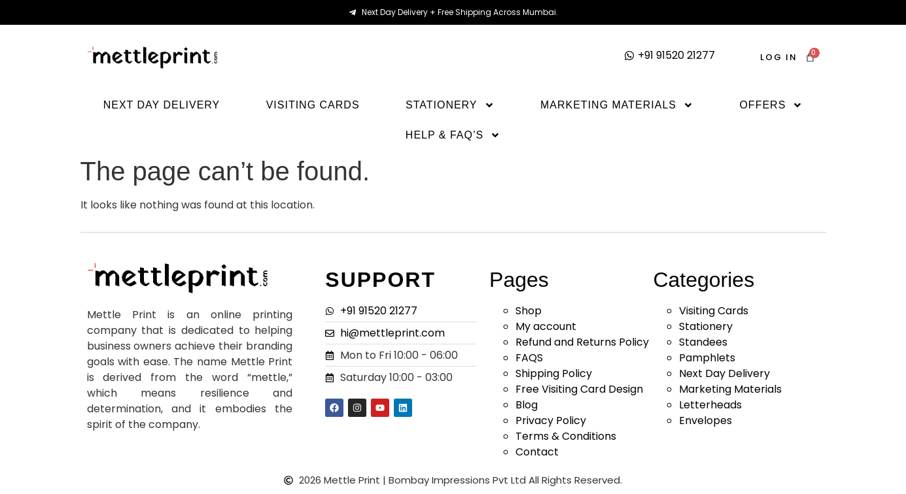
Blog (526, 404)
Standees (703, 342)
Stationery (450, 105)
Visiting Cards (313, 104)
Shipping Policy (553, 373)
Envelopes (705, 420)
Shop (528, 310)
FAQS (529, 357)
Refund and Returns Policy (582, 342)
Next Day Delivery (161, 104)
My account (545, 326)
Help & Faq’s (453, 135)
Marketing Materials (616, 105)
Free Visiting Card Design (579, 389)
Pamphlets (707, 357)
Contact (537, 451)
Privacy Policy (550, 420)
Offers (771, 105)
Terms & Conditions (565, 436)
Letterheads (710, 404)
